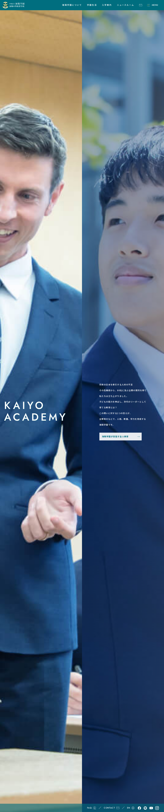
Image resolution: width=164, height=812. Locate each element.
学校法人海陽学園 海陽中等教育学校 (13, 5)
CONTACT (140, 5)
